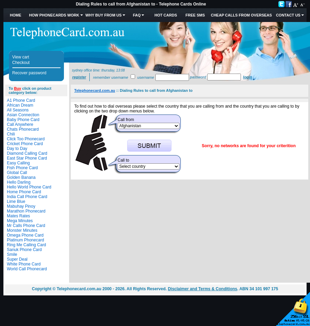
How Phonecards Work (54, 15)
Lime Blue (16, 201)
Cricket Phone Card (25, 143)
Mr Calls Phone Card (26, 225)
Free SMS (195, 15)
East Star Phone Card (27, 158)
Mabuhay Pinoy (21, 206)
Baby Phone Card (23, 119)
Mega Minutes (20, 220)
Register (79, 77)
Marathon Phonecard (26, 211)
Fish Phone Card (22, 167)
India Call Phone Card (27, 196)
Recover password (29, 72)
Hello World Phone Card (29, 187)
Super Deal (17, 259)
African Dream (20, 105)
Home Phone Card (24, 191)
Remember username (110, 77)
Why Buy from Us (104, 15)
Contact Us (288, 15)
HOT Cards (166, 15)
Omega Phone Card (25, 235)
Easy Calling (18, 163)
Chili (11, 134)
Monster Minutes (22, 230)
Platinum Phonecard (25, 240)
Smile (12, 254)
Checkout (21, 62)
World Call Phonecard (27, 269)
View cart (20, 57)
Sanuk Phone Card (24, 249)
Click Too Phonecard (26, 139)
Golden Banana (21, 177)
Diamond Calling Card (27, 153)
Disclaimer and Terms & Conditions (202, 288)
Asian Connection (23, 114)
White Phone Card (24, 264)
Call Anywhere (20, 124)
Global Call (17, 172)
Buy (17, 88)
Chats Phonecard (23, 129)
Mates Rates (18, 216)
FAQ (137, 15)
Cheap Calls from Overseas (241, 15)
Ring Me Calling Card (26, 244)
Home (15, 15)
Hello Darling (19, 182)
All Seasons (18, 110)
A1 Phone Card (21, 100)
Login (247, 77)
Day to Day (17, 148)
